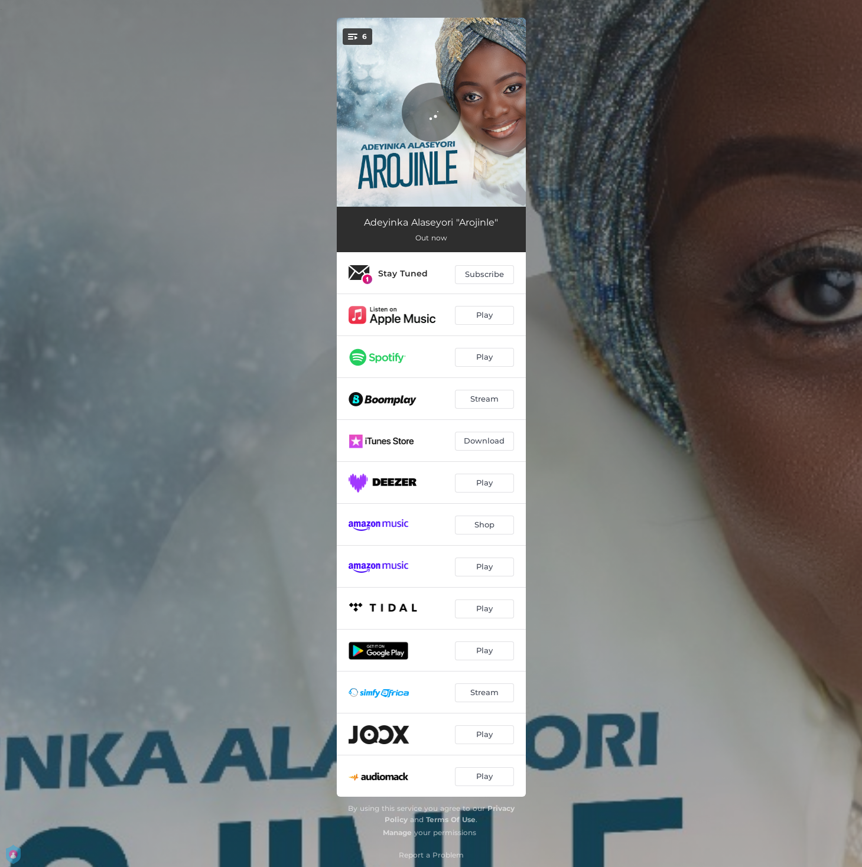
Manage (397, 832)
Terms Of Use (451, 819)
